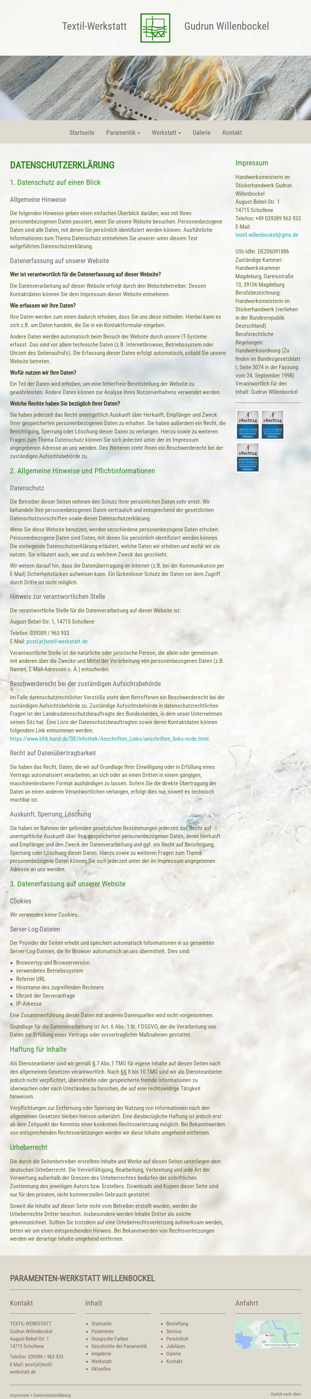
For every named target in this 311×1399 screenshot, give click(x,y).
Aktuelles (101, 1369)
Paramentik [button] (123, 132)
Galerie (202, 132)
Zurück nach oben (286, 1394)
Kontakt (232, 132)
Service (174, 1331)
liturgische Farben (109, 1339)
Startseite (81, 132)
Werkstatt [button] (166, 132)
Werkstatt (101, 1361)
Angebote (101, 1353)
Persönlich (177, 1339)
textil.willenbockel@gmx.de (266, 235)
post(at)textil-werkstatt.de (57, 641)
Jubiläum (175, 1346)
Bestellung (177, 1323)
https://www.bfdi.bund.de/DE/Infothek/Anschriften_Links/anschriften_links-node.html (109, 739)
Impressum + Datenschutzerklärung (40, 1395)
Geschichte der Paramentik (119, 1346)
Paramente (102, 1331)
